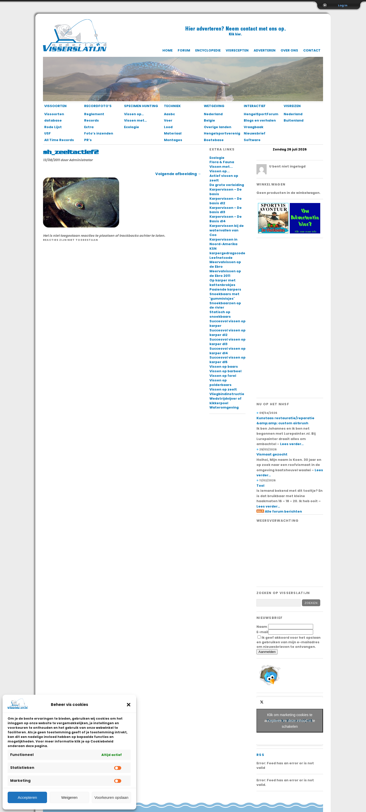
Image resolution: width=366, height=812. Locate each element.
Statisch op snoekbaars (220, 314)
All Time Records (59, 140)
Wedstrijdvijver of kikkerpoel (225, 400)
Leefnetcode (221, 258)
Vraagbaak (253, 127)
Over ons (289, 50)
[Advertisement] (289, 318)
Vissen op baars (223, 366)
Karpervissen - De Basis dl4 (225, 218)
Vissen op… (134, 114)
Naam (261, 626)
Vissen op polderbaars (220, 382)
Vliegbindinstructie (226, 394)
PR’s (88, 140)
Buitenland (293, 120)
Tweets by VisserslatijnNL (289, 721)
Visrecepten (237, 50)
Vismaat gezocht (271, 454)
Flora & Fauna (221, 162)
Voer (168, 120)
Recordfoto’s (98, 106)
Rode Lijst (53, 127)
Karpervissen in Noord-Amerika (223, 241)
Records (91, 120)
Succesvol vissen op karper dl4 (227, 350)
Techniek (172, 106)
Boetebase (214, 140)
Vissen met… (135, 120)
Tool (260, 485)
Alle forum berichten (283, 511)
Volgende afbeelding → (178, 173)
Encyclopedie (208, 50)
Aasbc (169, 114)
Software (252, 140)
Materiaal (172, 133)
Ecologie (131, 127)
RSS (260, 755)
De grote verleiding (226, 185)
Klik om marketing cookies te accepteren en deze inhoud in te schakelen (289, 721)
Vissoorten (55, 106)
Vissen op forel (222, 376)
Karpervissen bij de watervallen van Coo (226, 230)
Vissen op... (219, 171)
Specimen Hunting (141, 106)
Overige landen (217, 127)
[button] (128, 704)
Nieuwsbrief (254, 133)
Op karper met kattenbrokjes (222, 282)
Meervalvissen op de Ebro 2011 (225, 273)
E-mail (262, 632)
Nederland (213, 114)
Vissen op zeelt (223, 389)
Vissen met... (221, 166)
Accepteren (27, 797)
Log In (342, 5)
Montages (173, 140)
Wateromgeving (224, 407)
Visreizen (292, 106)
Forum (184, 50)
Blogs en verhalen (260, 120)
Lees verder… (292, 444)
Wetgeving (214, 106)
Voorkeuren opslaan (111, 797)
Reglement (94, 114)
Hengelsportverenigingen (221, 133)
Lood (168, 127)
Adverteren (265, 50)
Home (167, 50)
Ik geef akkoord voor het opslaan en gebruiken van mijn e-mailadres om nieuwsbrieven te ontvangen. (288, 642)
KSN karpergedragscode (227, 250)
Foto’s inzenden (98, 133)
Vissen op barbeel (225, 371)
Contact (312, 50)
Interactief (255, 106)
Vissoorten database (54, 117)
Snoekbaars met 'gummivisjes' (224, 296)
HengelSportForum (261, 114)
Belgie (209, 120)
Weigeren (69, 797)
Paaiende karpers (225, 289)
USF (47, 133)
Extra (89, 127)
